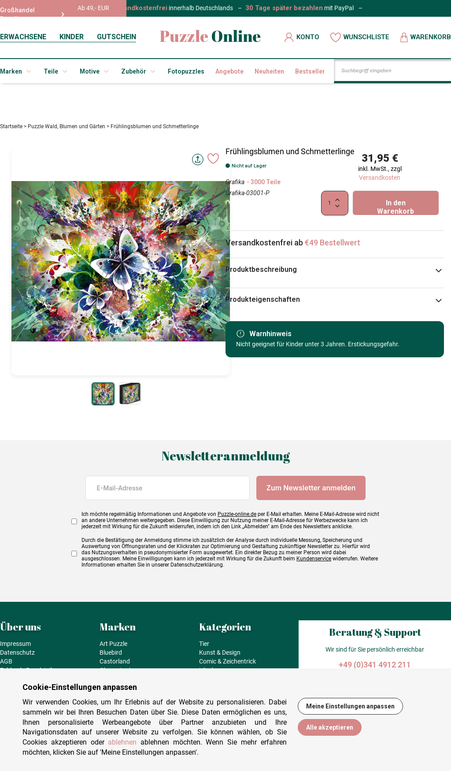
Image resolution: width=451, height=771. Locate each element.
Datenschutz (17, 655)
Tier (204, 646)
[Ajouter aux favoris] (213, 161)
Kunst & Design (219, 655)
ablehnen (122, 742)
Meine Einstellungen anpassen (350, 706)
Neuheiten (269, 71)
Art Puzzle (113, 646)
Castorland (115, 664)
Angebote (229, 71)
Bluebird (111, 655)
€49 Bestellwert (332, 245)
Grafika (235, 185)
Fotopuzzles (186, 71)
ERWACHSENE (23, 37)
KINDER (71, 37)
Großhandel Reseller (32, 14)
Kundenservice (313, 562)
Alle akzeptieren (329, 727)
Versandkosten (379, 180)
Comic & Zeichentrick (227, 664)
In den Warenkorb (395, 210)
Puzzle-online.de (237, 517)
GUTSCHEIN (116, 37)
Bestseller (310, 71)
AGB (6, 664)
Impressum (15, 646)
